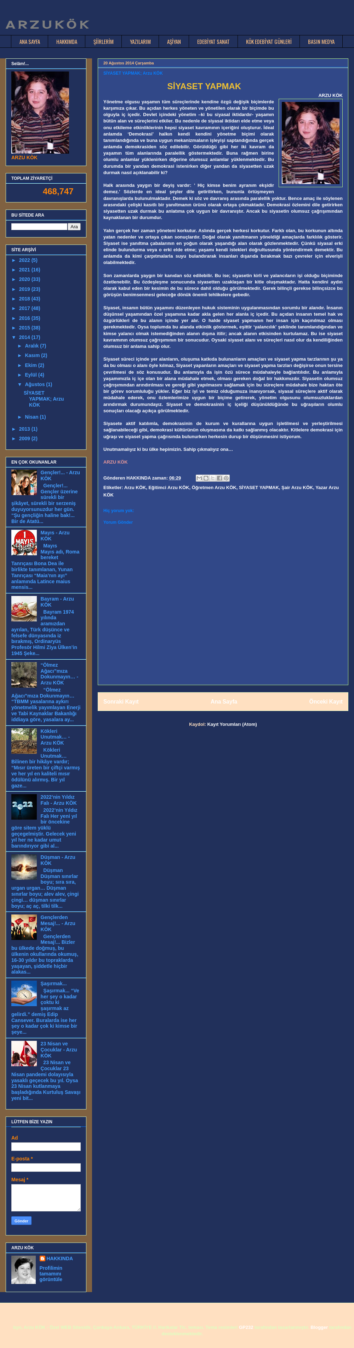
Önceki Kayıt (326, 702)
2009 (25, 438)
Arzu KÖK (135, 487)
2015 (25, 328)
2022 (25, 260)
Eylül (31, 375)
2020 (25, 279)
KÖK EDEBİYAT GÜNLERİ (269, 41)
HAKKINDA (60, 1258)
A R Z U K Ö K (47, 24)
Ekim (31, 365)
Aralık (32, 346)
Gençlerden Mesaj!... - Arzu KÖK (58, 923)
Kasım (33, 355)
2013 (25, 429)
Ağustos (35, 384)
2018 (25, 299)
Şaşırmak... (54, 983)
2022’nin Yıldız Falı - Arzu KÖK (59, 800)
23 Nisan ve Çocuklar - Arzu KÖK (59, 1050)
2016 (25, 318)
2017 (25, 308)
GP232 (246, 1327)
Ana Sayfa (224, 702)
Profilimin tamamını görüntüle (51, 1273)
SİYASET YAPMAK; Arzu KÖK (44, 399)
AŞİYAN (174, 41)
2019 (25, 289)
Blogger (319, 1327)
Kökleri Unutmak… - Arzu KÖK (55, 737)
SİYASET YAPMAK (259, 487)
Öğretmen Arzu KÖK (214, 487)
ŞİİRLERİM (103, 41)
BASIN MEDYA (321, 41)
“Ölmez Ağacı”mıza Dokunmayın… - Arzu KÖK (60, 674)
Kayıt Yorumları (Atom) (232, 724)
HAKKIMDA (66, 41)
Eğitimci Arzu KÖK (168, 487)
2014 (25, 337)
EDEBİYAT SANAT (213, 41)
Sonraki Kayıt (121, 702)
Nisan (32, 417)
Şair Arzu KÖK (297, 487)
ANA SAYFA (29, 41)
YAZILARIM (140, 41)
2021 (25, 270)
